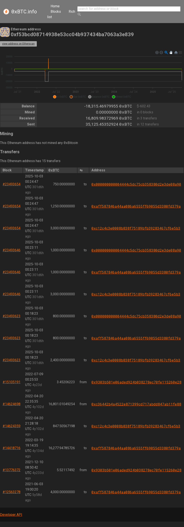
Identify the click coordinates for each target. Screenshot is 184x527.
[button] (60, 97)
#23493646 (11, 250)
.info (24, 11)
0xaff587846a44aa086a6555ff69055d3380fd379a (136, 206)
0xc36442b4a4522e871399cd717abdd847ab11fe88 (136, 404)
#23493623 (11, 316)
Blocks (56, 11)
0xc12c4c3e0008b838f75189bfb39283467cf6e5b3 (135, 228)
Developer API (11, 515)
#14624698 (11, 404)
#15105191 (11, 382)
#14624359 (11, 426)
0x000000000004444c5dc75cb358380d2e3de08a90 (136, 184)
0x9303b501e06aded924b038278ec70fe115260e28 (136, 382)
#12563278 (11, 492)
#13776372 (11, 470)
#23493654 (11, 184)
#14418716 (11, 448)
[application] (92, 75)
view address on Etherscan (18, 43)
